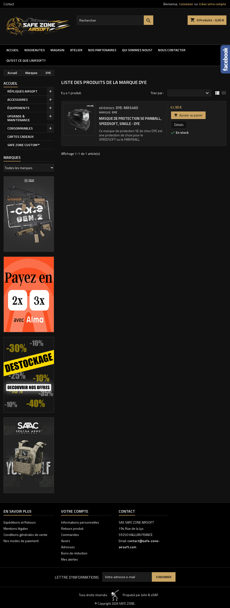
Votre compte (74, 511)
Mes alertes (69, 559)
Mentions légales (16, 528)
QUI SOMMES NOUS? (137, 49)
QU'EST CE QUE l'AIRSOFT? (26, 60)
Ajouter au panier (188, 115)
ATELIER (76, 49)
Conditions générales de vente (25, 534)
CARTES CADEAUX (20, 136)
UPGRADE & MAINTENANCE (18, 118)
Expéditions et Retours (20, 522)
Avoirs (65, 540)
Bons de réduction (74, 553)
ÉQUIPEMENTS (18, 107)
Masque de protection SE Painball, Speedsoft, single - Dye (130, 121)
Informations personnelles (80, 522)
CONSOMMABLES (20, 128)
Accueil (12, 49)
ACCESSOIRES (17, 99)
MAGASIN (57, 49)
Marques (12, 157)
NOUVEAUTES (34, 49)
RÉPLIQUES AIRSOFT (22, 91)
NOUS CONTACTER (171, 49)
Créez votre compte (212, 4)
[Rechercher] (115, 20)
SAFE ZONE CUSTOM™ (23, 144)
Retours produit (72, 528)
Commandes (70, 534)
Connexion (186, 4)
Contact (9, 4)
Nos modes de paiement (21, 540)
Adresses (68, 546)
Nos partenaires (102, 49)
